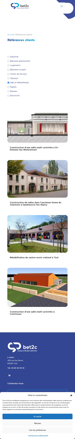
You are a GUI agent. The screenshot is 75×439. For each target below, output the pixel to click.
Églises (13, 87)
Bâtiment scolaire (18, 69)
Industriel (14, 56)
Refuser (37, 423)
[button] (71, 395)
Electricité (14, 95)
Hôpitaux (14, 78)
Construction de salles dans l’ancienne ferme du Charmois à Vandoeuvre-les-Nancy (35, 203)
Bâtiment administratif (20, 61)
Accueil (10, 34)
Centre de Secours (18, 74)
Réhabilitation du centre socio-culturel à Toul (34, 257)
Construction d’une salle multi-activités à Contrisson (32, 312)
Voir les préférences (37, 430)
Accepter (37, 416)
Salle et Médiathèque (19, 82)
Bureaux (13, 91)
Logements (15, 65)
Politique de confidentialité (38, 435)
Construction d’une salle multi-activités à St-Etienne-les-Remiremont (34, 148)
